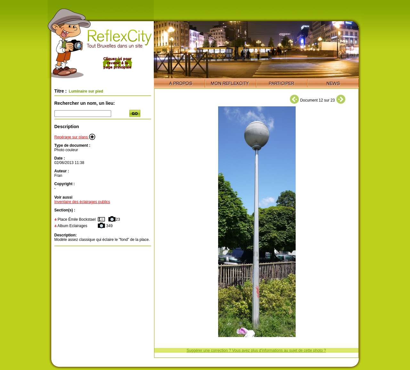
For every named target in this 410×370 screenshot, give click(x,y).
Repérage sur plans (74, 137)
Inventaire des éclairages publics (82, 202)
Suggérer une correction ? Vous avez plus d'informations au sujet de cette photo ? (256, 350)
